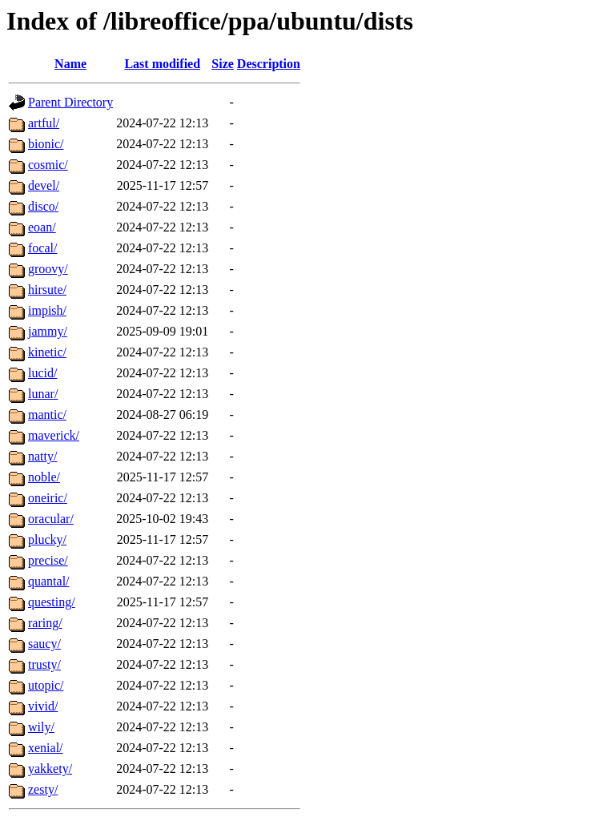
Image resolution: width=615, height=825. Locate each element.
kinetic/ (47, 352)
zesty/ (43, 789)
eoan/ (42, 227)
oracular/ (51, 518)
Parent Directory (70, 102)
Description (268, 63)
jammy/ (47, 331)
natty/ (42, 456)
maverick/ (53, 435)
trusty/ (44, 664)
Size (222, 63)
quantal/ (49, 581)
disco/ (43, 206)
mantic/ (47, 414)
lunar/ (43, 393)
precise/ (48, 560)
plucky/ (47, 539)
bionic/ (45, 144)
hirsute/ (47, 289)
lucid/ (42, 373)
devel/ (43, 185)
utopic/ (45, 685)
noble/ (44, 477)
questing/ (51, 602)
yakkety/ (50, 768)
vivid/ (43, 706)
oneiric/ (47, 498)
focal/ (42, 248)
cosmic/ (48, 164)
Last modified (162, 63)
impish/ (47, 310)
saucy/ (44, 643)
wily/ (41, 727)
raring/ (45, 623)
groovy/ (48, 269)
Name (70, 63)
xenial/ (45, 748)
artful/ (43, 123)
